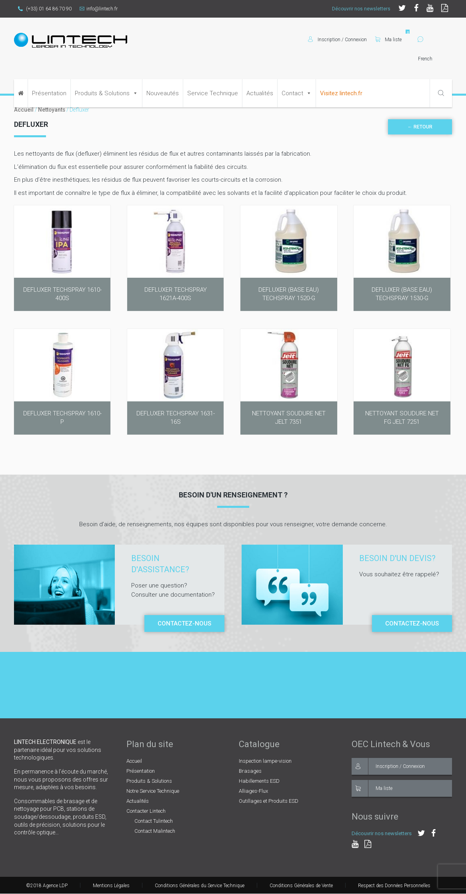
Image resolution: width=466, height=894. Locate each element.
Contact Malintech (154, 831)
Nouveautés (162, 93)
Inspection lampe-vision (265, 761)
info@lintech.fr (99, 9)
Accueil (24, 109)
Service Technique (212, 93)
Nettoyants (51, 109)
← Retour (420, 127)
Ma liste (388, 39)
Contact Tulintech (153, 821)
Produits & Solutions (102, 93)
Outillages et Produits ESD (268, 801)
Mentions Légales (111, 885)
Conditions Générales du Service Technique (199, 885)
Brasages (250, 771)
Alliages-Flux (253, 791)
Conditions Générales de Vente (301, 885)
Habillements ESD (259, 781)
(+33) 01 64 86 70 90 (45, 9)
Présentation (49, 93)
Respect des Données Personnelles (394, 885)
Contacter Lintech (146, 811)
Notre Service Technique (152, 791)
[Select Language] (435, 58)
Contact (292, 93)
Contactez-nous (184, 623)
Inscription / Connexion (388, 766)
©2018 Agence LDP (47, 885)
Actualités (259, 93)
